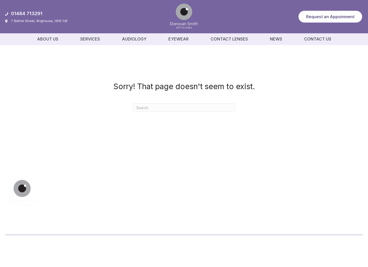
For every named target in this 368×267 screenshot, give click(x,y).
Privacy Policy (319, 245)
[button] (330, 17)
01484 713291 (23, 13)
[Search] (184, 107)
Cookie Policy (350, 245)
